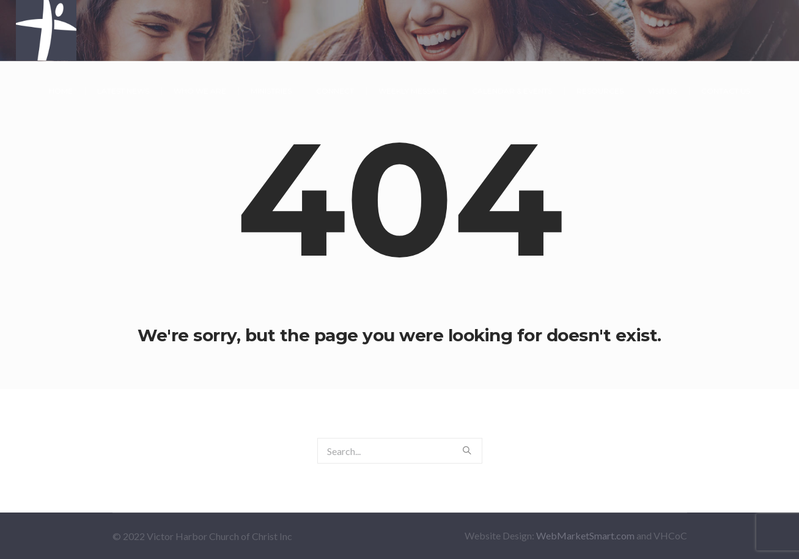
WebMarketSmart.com (585, 535)
